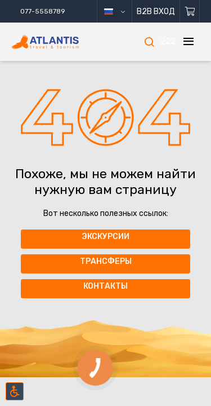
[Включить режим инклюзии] (15, 391)
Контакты (105, 286)
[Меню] (188, 41)
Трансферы (106, 261)
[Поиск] (149, 41)
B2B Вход (156, 11)
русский (123, 12)
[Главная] (60, 42)
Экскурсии (105, 236)
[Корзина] (190, 11)
